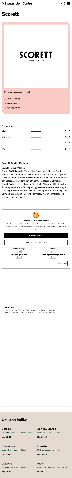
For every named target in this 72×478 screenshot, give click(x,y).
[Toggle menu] (68, 3)
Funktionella (53, 249)
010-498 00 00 (13, 108)
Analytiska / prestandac (19, 254)
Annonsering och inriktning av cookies (53, 254)
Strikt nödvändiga (19, 249)
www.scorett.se (13, 99)
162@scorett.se (13, 104)
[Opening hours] (64, 3)
